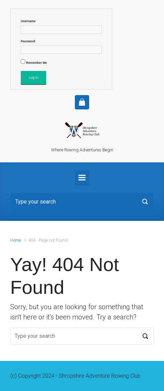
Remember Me (34, 61)
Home (15, 240)
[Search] (82, 201)
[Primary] (82, 177)
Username (28, 21)
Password (28, 41)
